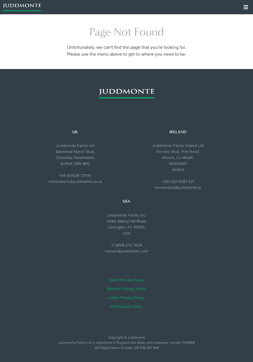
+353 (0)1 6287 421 (177, 181)
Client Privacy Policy (126, 280)
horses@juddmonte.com (126, 251)
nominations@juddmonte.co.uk (75, 181)
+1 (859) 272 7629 (126, 245)
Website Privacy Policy (126, 288)
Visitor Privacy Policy (126, 297)
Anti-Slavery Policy (126, 306)
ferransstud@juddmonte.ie (178, 187)
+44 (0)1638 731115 (75, 175)
